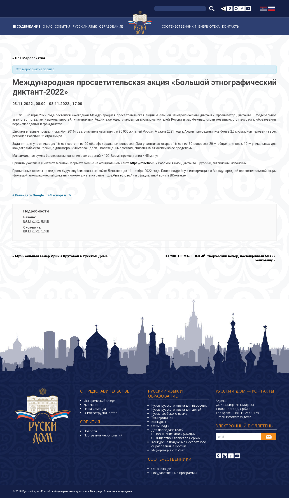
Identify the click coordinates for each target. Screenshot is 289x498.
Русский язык (84, 26)
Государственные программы (174, 473)
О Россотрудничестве (100, 413)
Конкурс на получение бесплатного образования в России (178, 444)
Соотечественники (179, 26)
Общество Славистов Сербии (177, 438)
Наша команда (95, 409)
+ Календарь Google (28, 195)
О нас (47, 26)
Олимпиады (160, 426)
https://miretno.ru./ (143, 163)
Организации (161, 469)
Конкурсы (158, 421)
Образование (111, 26)
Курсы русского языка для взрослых (179, 405)
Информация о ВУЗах (168, 450)
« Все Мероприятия (28, 58)
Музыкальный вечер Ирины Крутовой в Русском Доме (60, 256)
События (62, 26)
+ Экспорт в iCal (60, 195)
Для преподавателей (167, 430)
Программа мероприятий (103, 435)
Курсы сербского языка (169, 413)
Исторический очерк (99, 400)
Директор (91, 405)
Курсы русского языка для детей (176, 409)
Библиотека (209, 26)
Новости (90, 431)
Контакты (231, 26)
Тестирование (162, 417)
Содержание (28, 26)
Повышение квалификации (175, 434)
